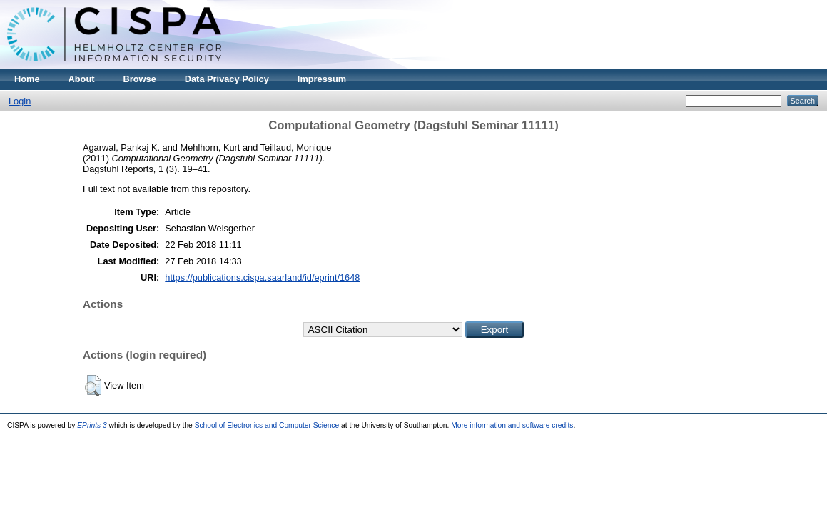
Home (27, 79)
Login (20, 101)
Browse (139, 79)
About (82, 79)
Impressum (322, 79)
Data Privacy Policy (227, 79)
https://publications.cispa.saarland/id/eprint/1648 (262, 277)
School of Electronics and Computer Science (267, 425)
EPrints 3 (92, 425)
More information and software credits (512, 425)
